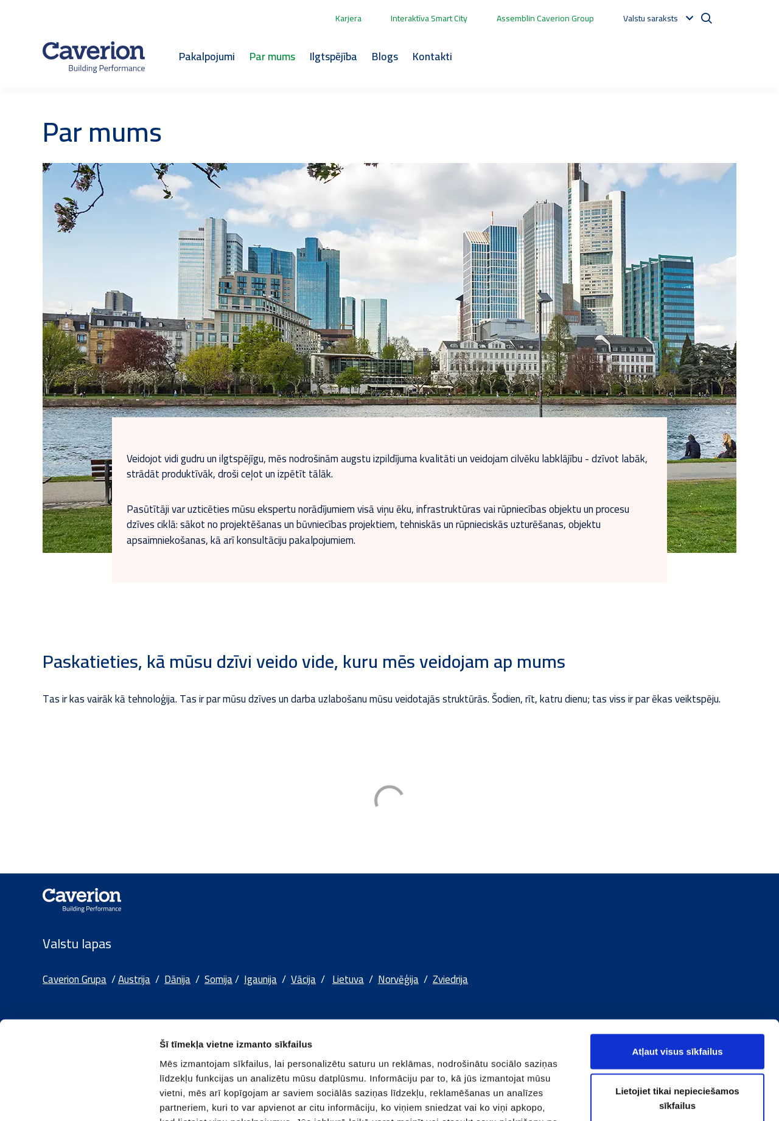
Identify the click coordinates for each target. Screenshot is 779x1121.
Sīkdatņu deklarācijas (209, 1048)
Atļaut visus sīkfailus (677, 962)
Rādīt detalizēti (663, 1097)
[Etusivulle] (94, 57)
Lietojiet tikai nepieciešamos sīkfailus (677, 1010)
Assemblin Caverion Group (545, 18)
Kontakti (432, 56)
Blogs (385, 56)
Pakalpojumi (207, 56)
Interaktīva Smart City (429, 18)
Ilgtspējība (333, 56)
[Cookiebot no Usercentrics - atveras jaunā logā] (79, 1097)
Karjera (348, 18)
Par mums (272, 56)
